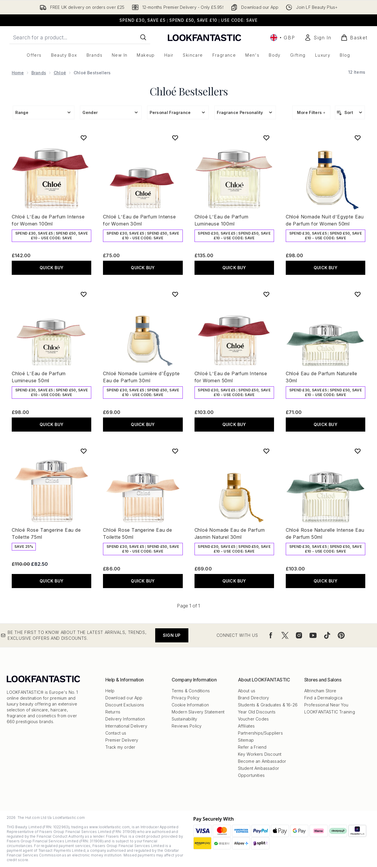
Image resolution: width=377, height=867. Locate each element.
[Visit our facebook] (271, 635)
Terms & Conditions (191, 690)
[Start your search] (79, 37)
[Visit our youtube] (313, 635)
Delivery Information (125, 718)
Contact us (115, 732)
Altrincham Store (320, 690)
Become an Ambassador (262, 761)
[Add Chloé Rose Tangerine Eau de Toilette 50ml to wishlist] (175, 451)
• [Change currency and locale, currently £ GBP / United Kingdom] (282, 37)
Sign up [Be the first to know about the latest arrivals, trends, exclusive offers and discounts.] (171, 635)
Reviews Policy (187, 725)
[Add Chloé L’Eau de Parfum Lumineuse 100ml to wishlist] (266, 138)
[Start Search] (143, 37)
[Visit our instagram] (299, 635)
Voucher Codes (253, 718)
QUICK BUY (51, 267)
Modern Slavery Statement (198, 711)
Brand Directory (253, 697)
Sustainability (184, 718)
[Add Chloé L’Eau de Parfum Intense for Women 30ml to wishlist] (175, 138)
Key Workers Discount (260, 754)
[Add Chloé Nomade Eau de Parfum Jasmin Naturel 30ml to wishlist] (266, 451)
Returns (112, 711)
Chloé (60, 72)
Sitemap (246, 740)
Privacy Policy (186, 697)
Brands (38, 72)
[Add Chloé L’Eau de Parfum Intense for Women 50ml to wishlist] (266, 294)
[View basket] (354, 37)
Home (18, 72)
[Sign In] (318, 37)
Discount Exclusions (124, 704)
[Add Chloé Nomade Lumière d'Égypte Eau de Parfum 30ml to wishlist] (175, 294)
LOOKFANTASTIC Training (329, 711)
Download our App (124, 697)
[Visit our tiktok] (327, 635)
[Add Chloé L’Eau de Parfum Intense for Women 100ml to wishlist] (84, 138)
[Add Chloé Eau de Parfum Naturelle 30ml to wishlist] (358, 294)
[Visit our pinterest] (341, 635)
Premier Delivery (121, 740)
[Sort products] (349, 112)
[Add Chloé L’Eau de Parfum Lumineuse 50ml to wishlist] (84, 294)
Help (110, 690)
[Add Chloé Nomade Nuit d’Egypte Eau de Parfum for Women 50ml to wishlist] (358, 138)
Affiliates (246, 725)
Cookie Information (190, 704)
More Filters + (311, 112)
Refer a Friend (252, 747)
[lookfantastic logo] (204, 37)
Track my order (120, 747)
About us (247, 690)
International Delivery (126, 725)
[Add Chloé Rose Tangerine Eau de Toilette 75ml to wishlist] (84, 451)
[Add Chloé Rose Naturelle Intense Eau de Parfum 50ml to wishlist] (358, 451)
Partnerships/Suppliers (260, 732)
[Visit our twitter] (285, 635)
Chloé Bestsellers (189, 91)
